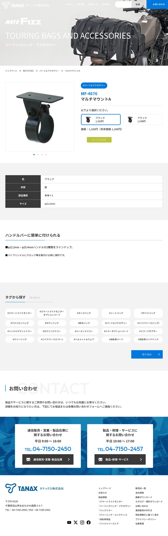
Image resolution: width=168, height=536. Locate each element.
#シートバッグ (116, 313)
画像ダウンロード (143, 497)
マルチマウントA (72, 70)
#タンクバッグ (84, 313)
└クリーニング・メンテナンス (112, 514)
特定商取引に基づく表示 (147, 514)
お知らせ (69, 4)
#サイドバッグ (148, 313)
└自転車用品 (104, 519)
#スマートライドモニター (19, 313)
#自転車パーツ (116, 339)
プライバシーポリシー (145, 519)
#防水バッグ (84, 323)
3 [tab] (42, 154)
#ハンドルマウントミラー (19, 331)
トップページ (11, 70)
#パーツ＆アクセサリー (94, 85)
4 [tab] (45, 154)
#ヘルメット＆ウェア (84, 339)
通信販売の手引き (143, 510)
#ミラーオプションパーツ (116, 331)
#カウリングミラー (52, 331)
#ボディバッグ (52, 323)
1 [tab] (34, 154)
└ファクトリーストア (108, 523)
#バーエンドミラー (84, 331)
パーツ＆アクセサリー (49, 70)
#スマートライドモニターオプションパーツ (52, 313)
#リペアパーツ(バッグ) (148, 323)
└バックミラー (105, 510)
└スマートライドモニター (110, 501)
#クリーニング (20, 339)
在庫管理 (139, 523)
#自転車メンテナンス (148, 339)
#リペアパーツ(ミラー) (52, 339)
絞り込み (147, 354)
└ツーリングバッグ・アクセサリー (114, 505)
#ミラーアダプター (148, 331)
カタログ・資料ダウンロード (149, 501)
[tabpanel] (40, 117)
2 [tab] (38, 154)
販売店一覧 (93, 4)
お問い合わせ (141, 505)
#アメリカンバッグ (20, 323)
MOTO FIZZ (28, 70)
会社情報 (106, 4)
